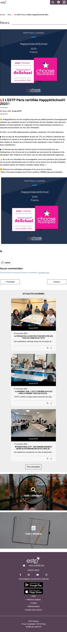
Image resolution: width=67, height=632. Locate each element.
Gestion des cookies (34, 610)
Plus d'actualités (33, 467)
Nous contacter (36, 566)
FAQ (34, 596)
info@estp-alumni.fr (33, 627)
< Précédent (10, 282)
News (9, 15)
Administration (34, 606)
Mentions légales (34, 600)
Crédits (34, 603)
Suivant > (57, 282)
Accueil (2, 15)
